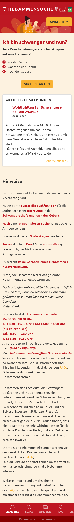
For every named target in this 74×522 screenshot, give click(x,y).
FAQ (11, 490)
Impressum (48, 519)
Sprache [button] (58, 22)
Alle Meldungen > (57, 160)
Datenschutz (27, 519)
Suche (29, 509)
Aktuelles (45, 509)
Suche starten (37, 84)
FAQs (63, 367)
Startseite (12, 509)
